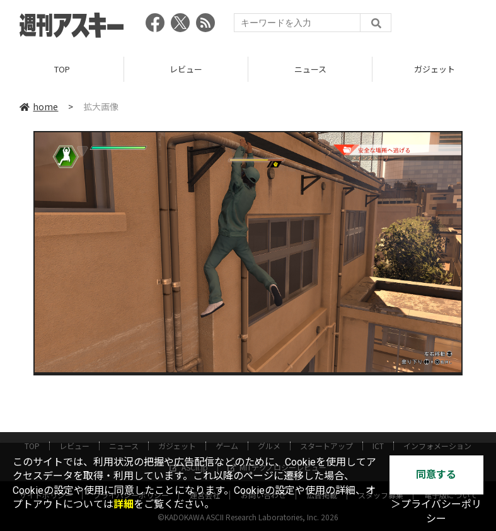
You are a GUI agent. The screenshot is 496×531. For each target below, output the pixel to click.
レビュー (186, 69)
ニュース (310, 69)
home (39, 106)
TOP (62, 69)
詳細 (123, 504)
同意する (436, 475)
